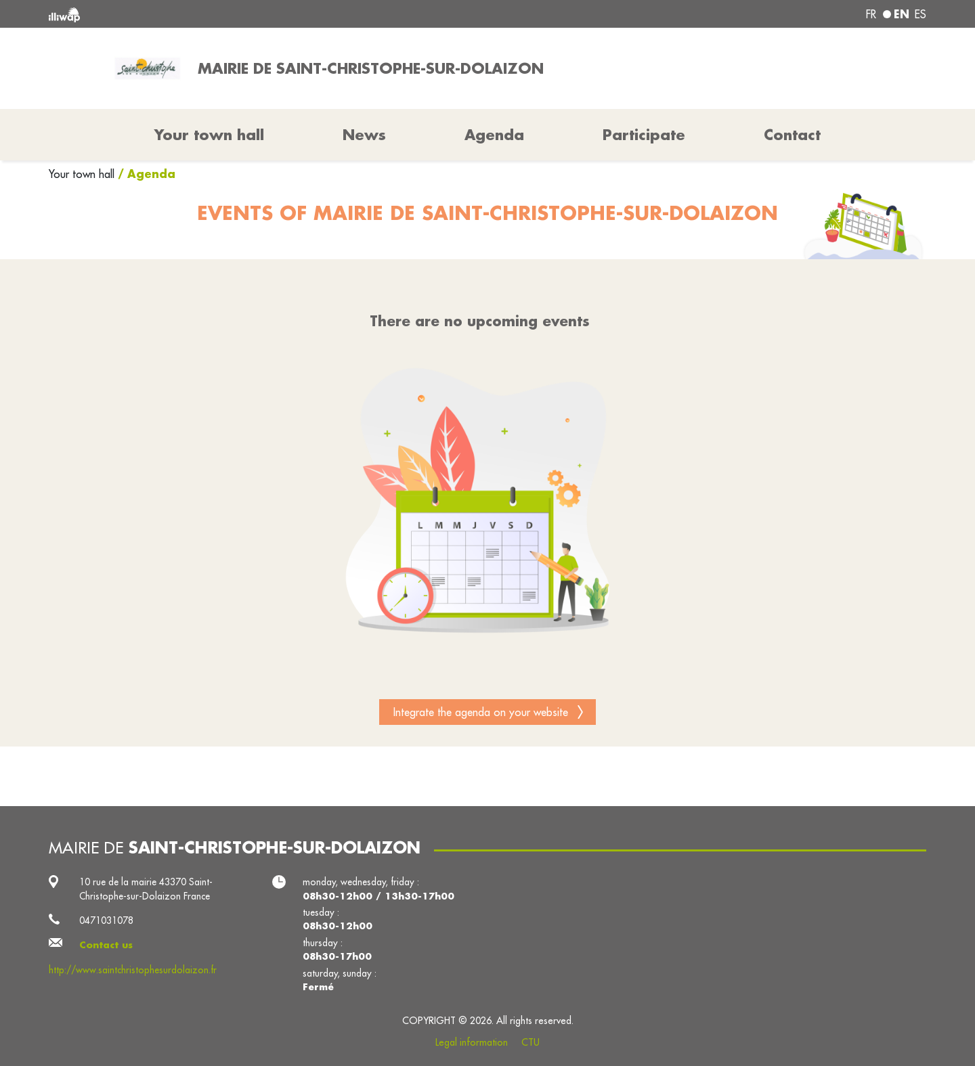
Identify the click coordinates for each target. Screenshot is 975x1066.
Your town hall (83, 174)
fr (871, 14)
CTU (530, 1042)
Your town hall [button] (209, 134)
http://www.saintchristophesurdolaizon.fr (133, 970)
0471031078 (106, 920)
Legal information (471, 1042)
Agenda (494, 134)
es (920, 14)
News (364, 134)
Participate (644, 134)
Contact (792, 134)
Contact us (106, 945)
